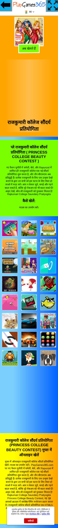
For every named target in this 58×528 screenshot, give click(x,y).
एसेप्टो (31, 521)
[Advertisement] (29, 88)
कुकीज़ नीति (46, 514)
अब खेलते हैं (29, 48)
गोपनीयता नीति (34, 514)
